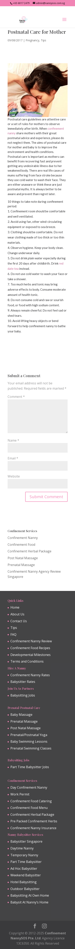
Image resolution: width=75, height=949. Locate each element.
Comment (16, 396)
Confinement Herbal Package (29, 551)
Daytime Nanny (22, 848)
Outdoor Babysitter (25, 889)
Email (13, 458)
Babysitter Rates (22, 681)
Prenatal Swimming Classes (30, 748)
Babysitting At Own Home (29, 895)
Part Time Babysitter (26, 861)
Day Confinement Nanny (28, 787)
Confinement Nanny (23, 538)
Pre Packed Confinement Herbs (33, 821)
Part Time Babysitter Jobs (29, 767)
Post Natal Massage (23, 558)
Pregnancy (32, 40)
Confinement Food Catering (31, 801)
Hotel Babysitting (23, 882)
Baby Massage (21, 714)
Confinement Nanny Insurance (33, 828)
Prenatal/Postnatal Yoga (28, 735)
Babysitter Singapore (26, 841)
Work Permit (19, 794)
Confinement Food (21, 544)
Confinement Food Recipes (30, 648)
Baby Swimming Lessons (28, 741)
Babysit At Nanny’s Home (29, 902)
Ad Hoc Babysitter (23, 868)
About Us (17, 614)
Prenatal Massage (21, 565)
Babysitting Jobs (22, 695)
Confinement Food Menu (29, 807)
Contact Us (18, 621)
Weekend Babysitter (25, 875)
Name (13, 440)
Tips (43, 40)
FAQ (13, 634)
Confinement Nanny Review (31, 641)
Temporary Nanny (24, 855)
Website (14, 476)
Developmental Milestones (30, 655)
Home (14, 607)
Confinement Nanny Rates (30, 675)
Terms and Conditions (27, 661)
